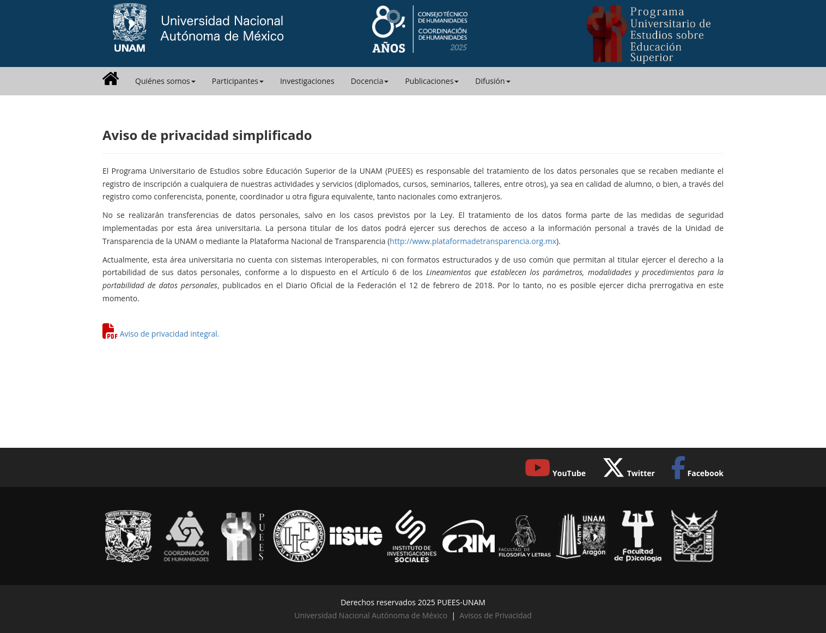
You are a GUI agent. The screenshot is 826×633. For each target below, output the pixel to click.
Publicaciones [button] (432, 81)
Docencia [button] (370, 81)
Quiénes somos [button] (165, 81)
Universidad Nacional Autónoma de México (370, 615)
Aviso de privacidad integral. (170, 333)
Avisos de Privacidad (495, 615)
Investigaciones (307, 81)
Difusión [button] (492, 81)
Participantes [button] (238, 81)
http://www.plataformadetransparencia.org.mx (473, 241)
